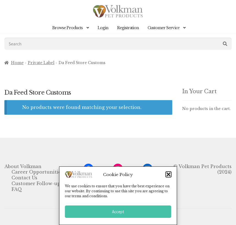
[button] (168, 174)
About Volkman (22, 166)
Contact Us (24, 177)
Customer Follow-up (36, 183)
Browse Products (67, 27)
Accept (118, 211)
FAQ (17, 189)
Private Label (41, 62)
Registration (128, 27)
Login (103, 27)
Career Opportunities (37, 172)
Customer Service (163, 27)
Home (17, 62)
